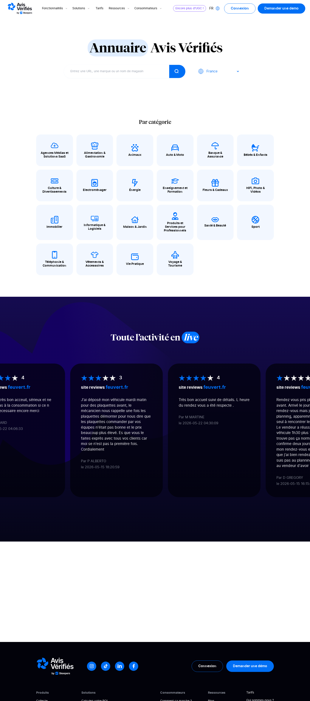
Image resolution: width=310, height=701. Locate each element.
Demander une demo (281, 8)
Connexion (240, 8)
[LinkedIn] (119, 666)
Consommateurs (148, 8)
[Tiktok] (105, 666)
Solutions (81, 8)
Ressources (119, 8)
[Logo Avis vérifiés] (19, 8)
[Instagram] (91, 666)
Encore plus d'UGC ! (189, 8)
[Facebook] (133, 666)
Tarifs (99, 8)
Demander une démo (250, 666)
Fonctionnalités (55, 8)
